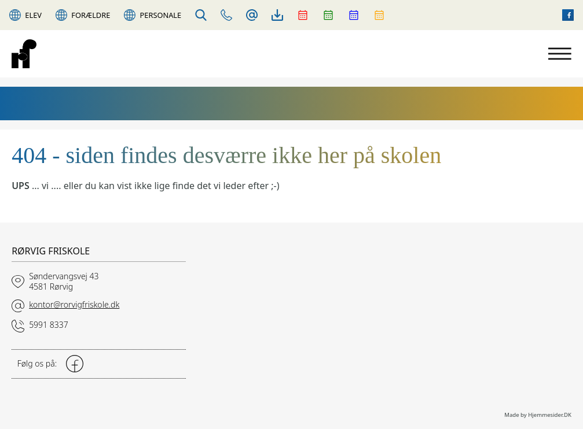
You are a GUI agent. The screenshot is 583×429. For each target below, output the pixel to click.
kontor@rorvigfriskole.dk (74, 304)
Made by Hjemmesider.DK (537, 415)
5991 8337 (48, 324)
